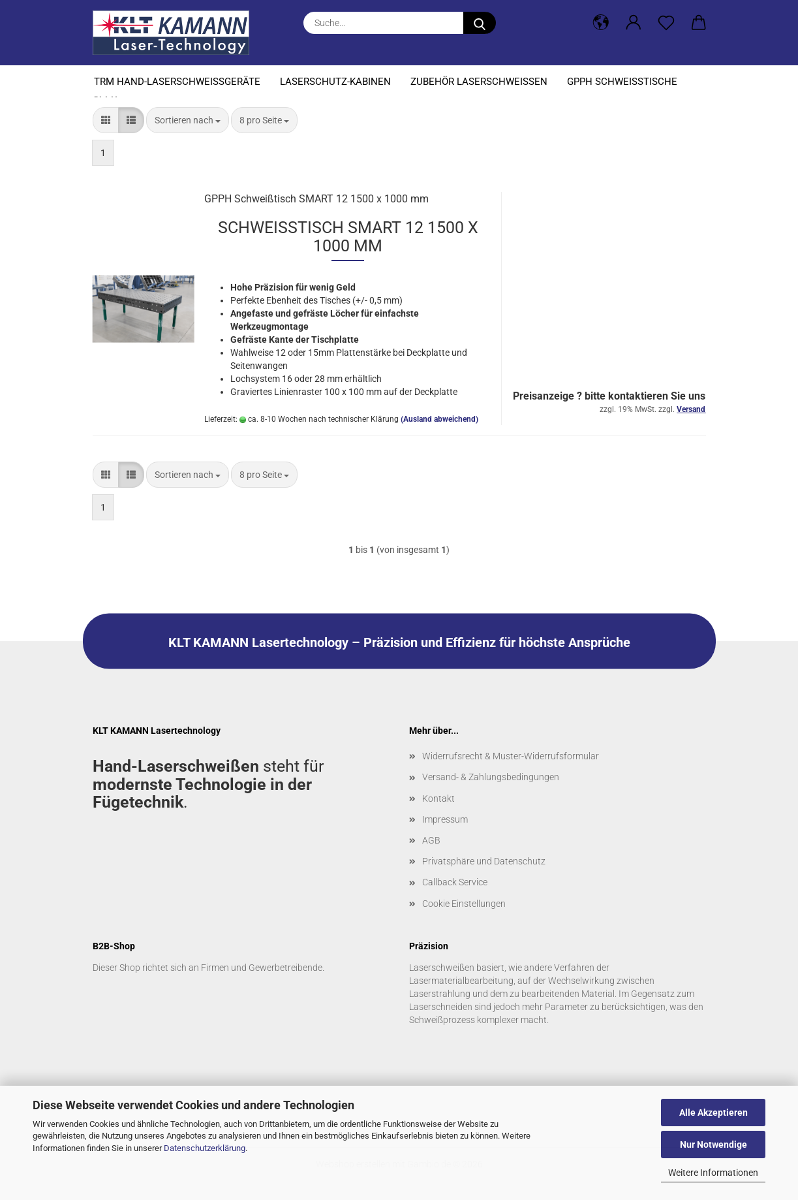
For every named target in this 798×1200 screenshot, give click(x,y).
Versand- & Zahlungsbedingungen (490, 777)
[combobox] (187, 120)
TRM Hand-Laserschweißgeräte (177, 81)
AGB (431, 840)
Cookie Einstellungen (464, 903)
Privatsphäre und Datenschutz (483, 861)
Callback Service (454, 882)
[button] (601, 23)
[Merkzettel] (666, 23)
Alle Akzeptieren (713, 1112)
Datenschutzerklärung (204, 1148)
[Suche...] (479, 23)
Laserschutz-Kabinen (335, 81)
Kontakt (438, 798)
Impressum (445, 819)
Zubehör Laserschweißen (478, 81)
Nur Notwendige (713, 1144)
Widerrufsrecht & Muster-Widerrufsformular (510, 756)
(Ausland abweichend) (439, 419)
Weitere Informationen (713, 1172)
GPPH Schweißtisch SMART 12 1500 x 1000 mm (316, 199)
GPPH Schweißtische (622, 81)
